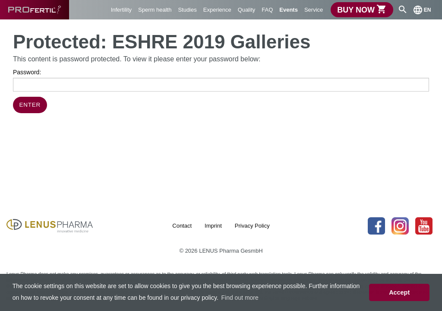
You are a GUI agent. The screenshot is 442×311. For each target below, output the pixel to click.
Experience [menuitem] (217, 9)
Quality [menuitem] (246, 9)
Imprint (213, 225)
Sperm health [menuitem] (154, 9)
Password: (221, 80)
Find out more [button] (240, 297)
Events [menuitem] (288, 9)
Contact (182, 225)
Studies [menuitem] (187, 9)
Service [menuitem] (313, 9)
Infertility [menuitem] (121, 9)
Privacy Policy (252, 225)
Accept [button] (399, 292)
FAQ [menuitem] (267, 9)
